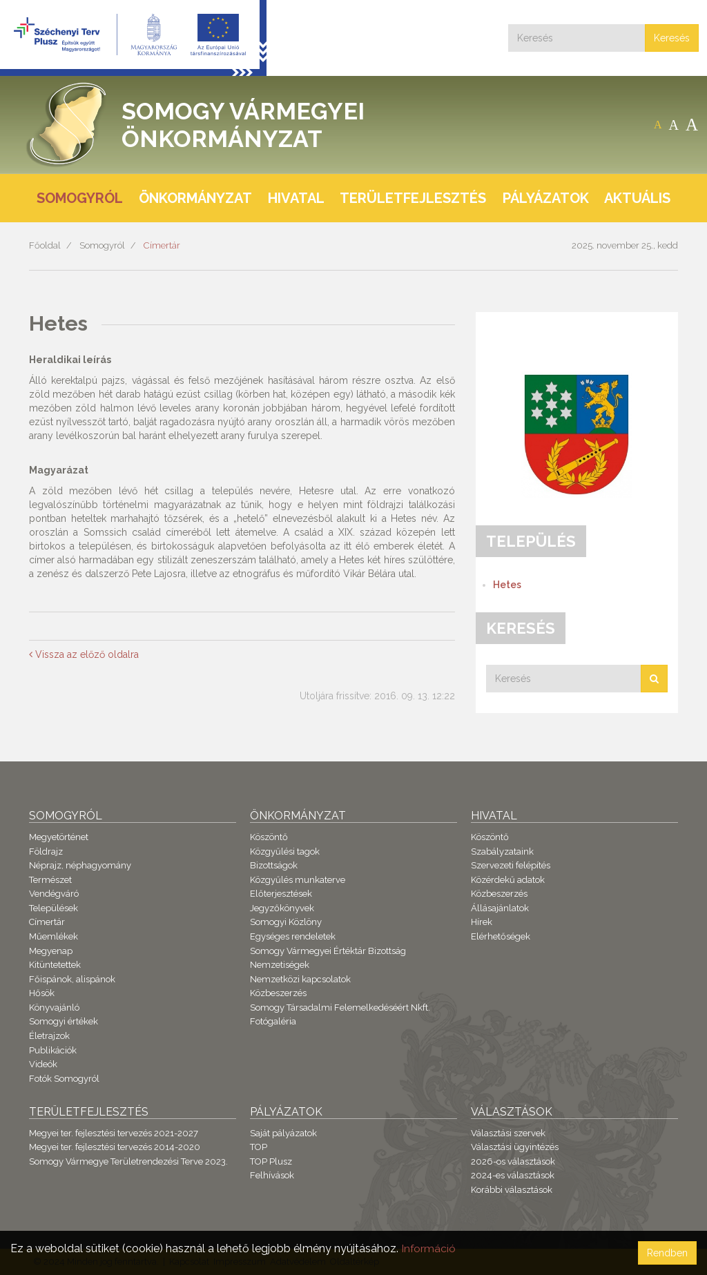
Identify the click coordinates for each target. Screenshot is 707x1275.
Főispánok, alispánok (72, 979)
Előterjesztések (281, 893)
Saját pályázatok (283, 1133)
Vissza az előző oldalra (84, 654)
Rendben (667, 1252)
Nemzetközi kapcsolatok (300, 979)
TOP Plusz (271, 1161)
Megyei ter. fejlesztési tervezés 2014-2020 (114, 1147)
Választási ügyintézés (515, 1147)
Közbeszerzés (278, 993)
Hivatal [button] (296, 198)
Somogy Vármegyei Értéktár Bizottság (328, 951)
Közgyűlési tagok (285, 851)
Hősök (42, 993)
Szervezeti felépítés (510, 865)
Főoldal (45, 245)
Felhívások (272, 1175)
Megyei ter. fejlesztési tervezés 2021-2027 (113, 1133)
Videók (43, 1064)
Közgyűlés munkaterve (297, 880)
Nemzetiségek (279, 965)
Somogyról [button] (80, 198)
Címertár (162, 245)
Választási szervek (508, 1133)
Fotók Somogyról (64, 1078)
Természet (50, 880)
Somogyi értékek (63, 1021)
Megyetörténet (58, 837)
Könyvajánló (54, 1007)
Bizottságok (274, 865)
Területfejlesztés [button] (413, 198)
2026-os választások (513, 1161)
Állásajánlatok (500, 908)
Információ (428, 1248)
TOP (258, 1147)
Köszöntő (269, 837)
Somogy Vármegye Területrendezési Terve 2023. (128, 1161)
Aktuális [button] (637, 198)
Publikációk (53, 1050)
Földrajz (46, 851)
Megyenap (50, 951)
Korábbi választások (511, 1190)
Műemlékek (53, 936)
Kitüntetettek (55, 965)
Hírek (481, 922)
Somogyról (102, 245)
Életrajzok (49, 1036)
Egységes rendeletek (293, 936)
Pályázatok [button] (546, 198)
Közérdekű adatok (508, 880)
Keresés (672, 37)
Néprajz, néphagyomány (80, 865)
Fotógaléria (273, 1021)
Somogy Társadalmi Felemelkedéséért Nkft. (340, 1007)
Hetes (507, 584)
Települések (53, 908)
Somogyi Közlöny (286, 922)
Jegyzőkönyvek (282, 908)
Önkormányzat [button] (195, 198)
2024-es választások (512, 1175)
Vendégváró (54, 893)
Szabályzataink (502, 851)
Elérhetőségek (500, 936)
